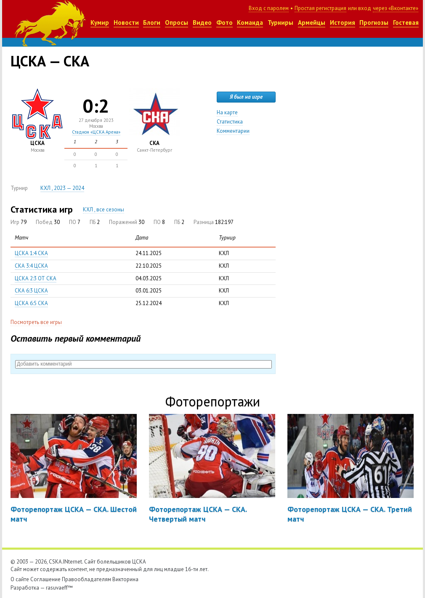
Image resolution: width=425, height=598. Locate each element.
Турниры (280, 22)
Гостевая (406, 22)
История (342, 22)
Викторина (125, 579)
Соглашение (45, 579)
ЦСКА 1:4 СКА (31, 253)
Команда (250, 22)
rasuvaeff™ (59, 587)
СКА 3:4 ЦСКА (31, 265)
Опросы (176, 22)
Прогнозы (373, 22)
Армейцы (311, 22)
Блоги (151, 22)
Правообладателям (86, 579)
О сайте (20, 579)
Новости (126, 22)
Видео (202, 22)
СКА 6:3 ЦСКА (31, 290)
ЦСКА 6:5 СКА (31, 303)
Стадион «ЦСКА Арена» (96, 132)
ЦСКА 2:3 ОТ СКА (35, 278)
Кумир (99, 22)
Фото (224, 22)
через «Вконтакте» (395, 8)
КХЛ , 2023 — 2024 (62, 188)
